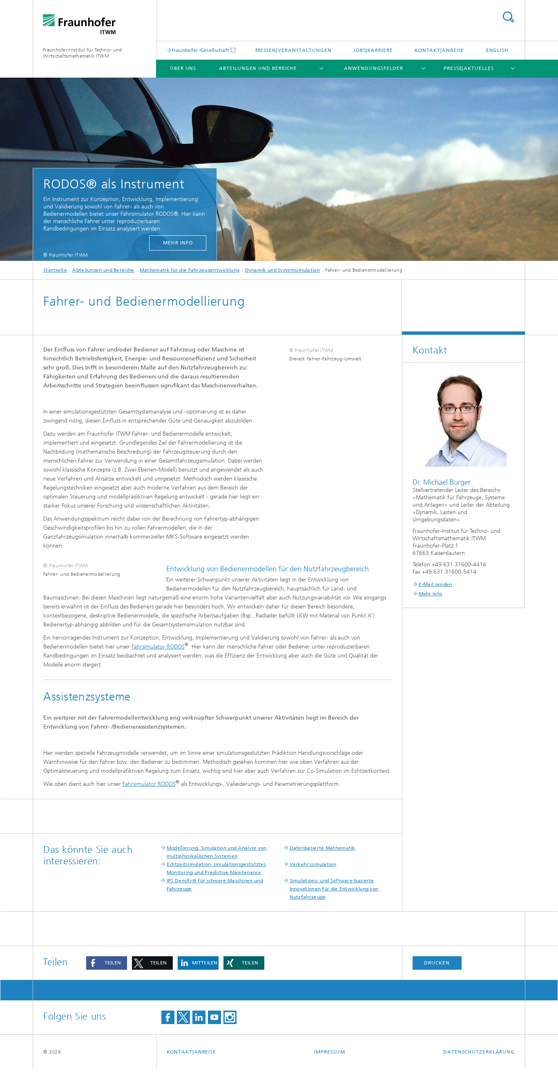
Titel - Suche (508, 17)
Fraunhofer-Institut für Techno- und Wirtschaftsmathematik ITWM (82, 53)
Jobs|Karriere (373, 50)
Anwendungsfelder (373, 68)
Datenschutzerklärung (479, 1070)
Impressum (329, 1070)
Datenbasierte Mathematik (322, 866)
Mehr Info (430, 594)
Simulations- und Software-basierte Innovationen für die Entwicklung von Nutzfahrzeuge (334, 907)
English (497, 50)
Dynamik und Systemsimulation (282, 270)
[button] (106, 981)
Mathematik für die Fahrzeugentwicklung (189, 270)
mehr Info (177, 243)
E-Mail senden (435, 584)
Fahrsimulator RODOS (158, 664)
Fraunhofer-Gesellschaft (201, 50)
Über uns (183, 68)
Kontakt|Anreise (439, 50)
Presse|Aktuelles (468, 68)
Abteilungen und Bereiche (258, 68)
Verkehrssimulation (313, 882)
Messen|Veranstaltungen (293, 50)
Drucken (436, 981)
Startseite (55, 270)
